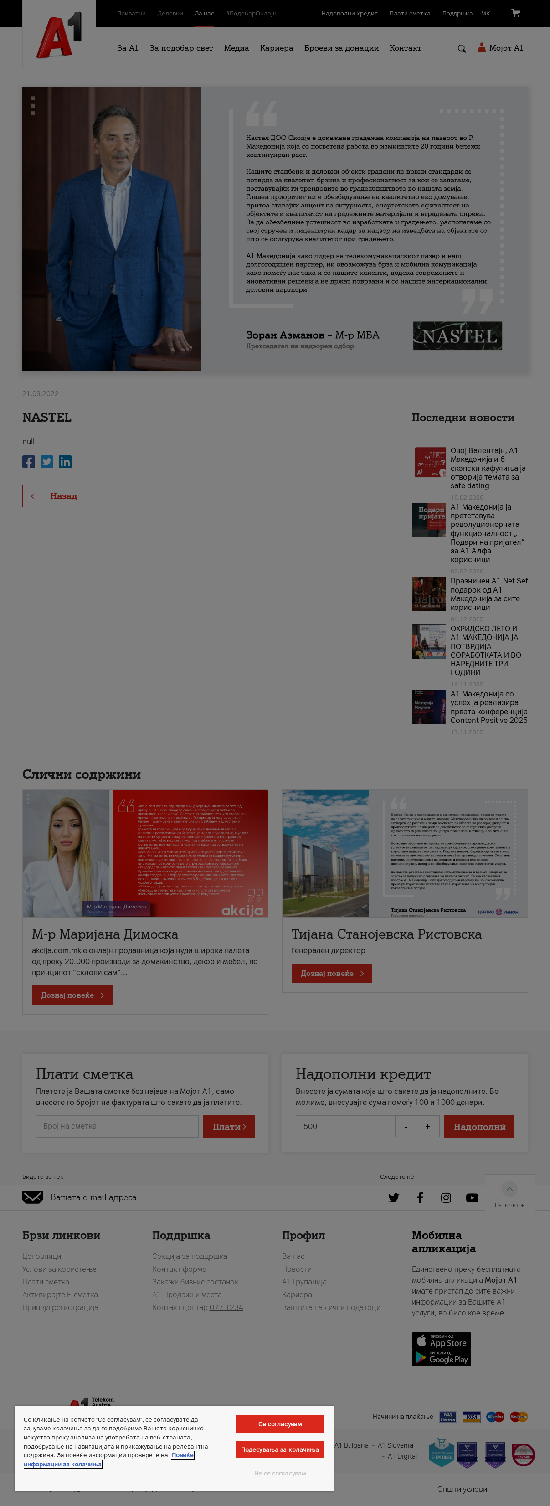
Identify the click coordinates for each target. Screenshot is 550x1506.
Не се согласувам (280, 1473)
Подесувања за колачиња (280, 1449)
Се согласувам (280, 1424)
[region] (174, 1448)
